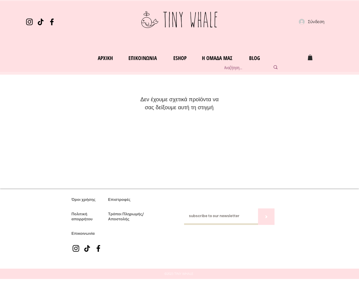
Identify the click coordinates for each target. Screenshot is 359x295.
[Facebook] (51, 21)
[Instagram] (29, 21)
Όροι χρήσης (83, 199)
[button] (310, 57)
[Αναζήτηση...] (243, 68)
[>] (266, 216)
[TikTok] (40, 21)
